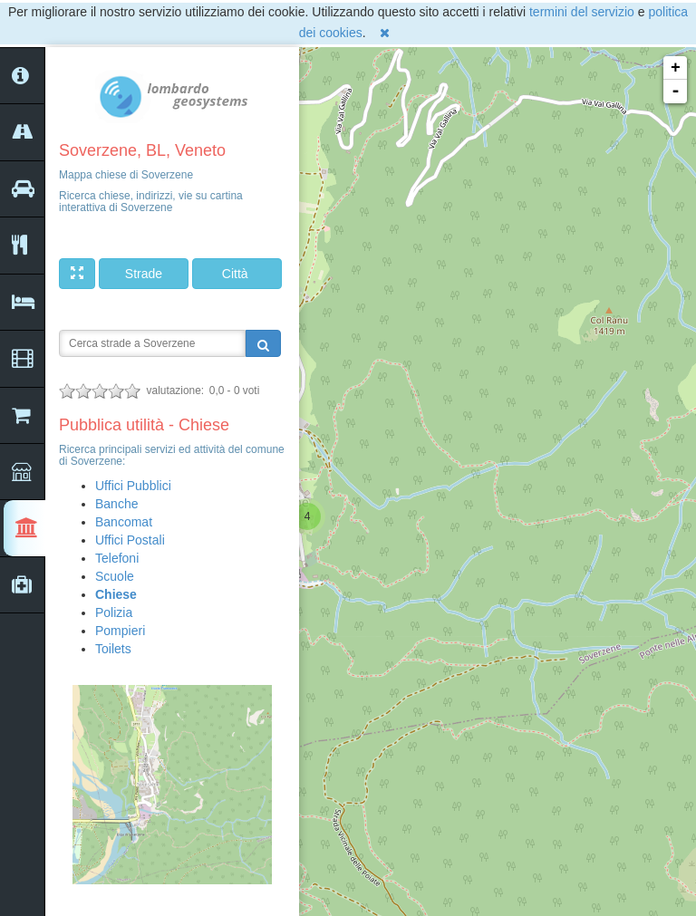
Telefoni (117, 558)
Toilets (113, 648)
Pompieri (120, 630)
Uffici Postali (130, 540)
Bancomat (123, 522)
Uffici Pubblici (133, 485)
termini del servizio (581, 12)
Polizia (113, 612)
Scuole (114, 576)
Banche (116, 504)
